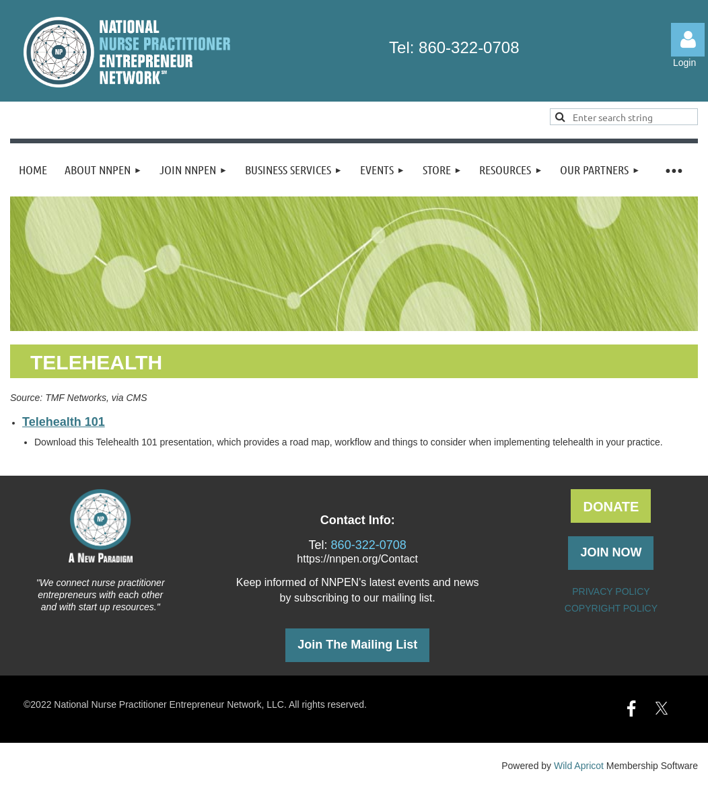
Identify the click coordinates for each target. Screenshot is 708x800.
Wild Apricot (579, 765)
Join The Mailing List (357, 644)
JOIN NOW (610, 552)
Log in (688, 40)
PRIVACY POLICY (610, 591)
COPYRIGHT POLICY (611, 608)
